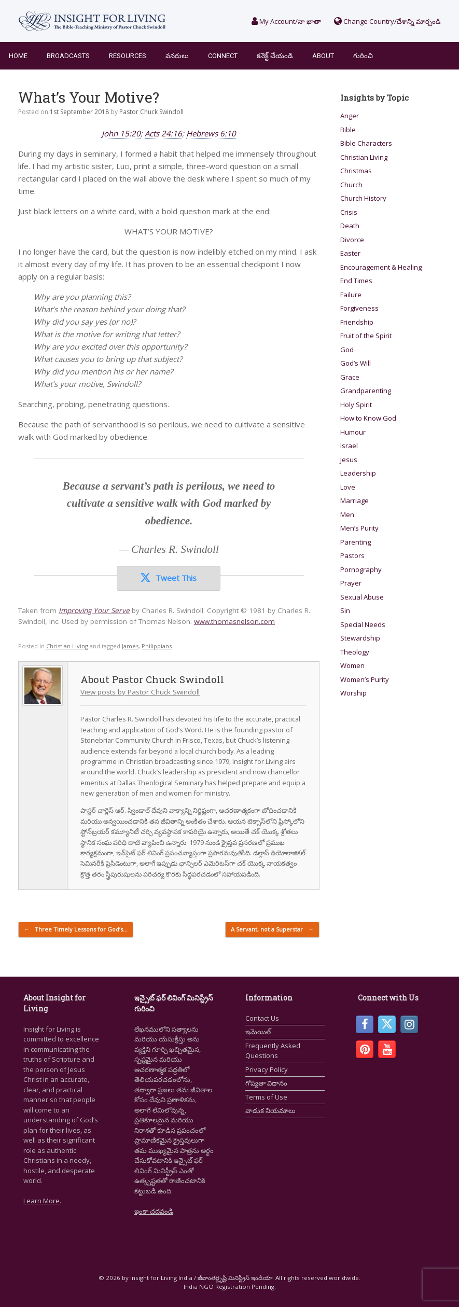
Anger (349, 115)
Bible (348, 129)
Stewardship (360, 638)
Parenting (355, 542)
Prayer (350, 583)
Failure (350, 294)
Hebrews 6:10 (211, 133)
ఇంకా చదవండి (153, 1211)
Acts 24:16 (163, 133)
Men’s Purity (359, 528)
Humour (353, 432)
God (347, 349)
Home (18, 56)
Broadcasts (68, 56)
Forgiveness (359, 308)
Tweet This (169, 578)
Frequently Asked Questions (272, 1051)
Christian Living (67, 646)
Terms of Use (266, 1097)
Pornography (361, 569)
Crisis (348, 212)
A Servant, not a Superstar (272, 929)
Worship (353, 693)
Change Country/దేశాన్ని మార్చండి (387, 21)
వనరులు (177, 56)
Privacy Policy (266, 1069)
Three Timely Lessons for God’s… (76, 929)
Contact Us (262, 1018)
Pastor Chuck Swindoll (151, 111)
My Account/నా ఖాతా (286, 21)
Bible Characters (366, 143)
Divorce (352, 239)
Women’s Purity (364, 679)
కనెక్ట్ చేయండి (275, 56)
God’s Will (355, 363)
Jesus (348, 459)
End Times (356, 280)
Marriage (354, 500)
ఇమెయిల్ (258, 1031)
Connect (223, 56)
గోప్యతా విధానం (266, 1083)
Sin (345, 610)
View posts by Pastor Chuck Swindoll (140, 692)
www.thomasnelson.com (234, 621)
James (130, 646)
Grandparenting (365, 390)
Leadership (358, 473)
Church (351, 184)
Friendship (356, 322)
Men (347, 514)
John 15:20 (121, 133)
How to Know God (368, 418)
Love (347, 487)
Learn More (41, 1200)
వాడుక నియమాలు (270, 1110)
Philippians (157, 646)
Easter (350, 253)
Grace (349, 377)
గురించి (363, 56)
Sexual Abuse (362, 597)
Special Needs (362, 624)
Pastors (352, 555)
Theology (354, 652)
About (323, 56)
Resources (127, 56)
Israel (349, 445)
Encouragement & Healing (381, 267)
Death (349, 225)
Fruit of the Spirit (366, 335)
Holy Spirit (356, 404)
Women (352, 665)
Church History (363, 198)
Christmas (356, 170)
